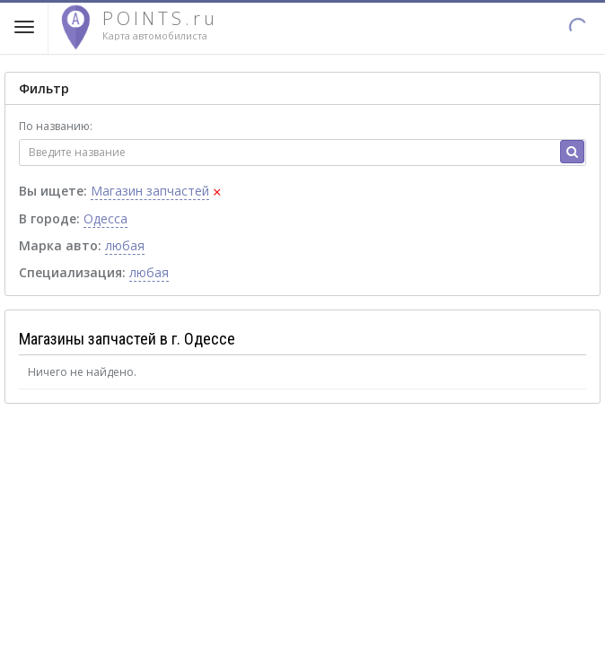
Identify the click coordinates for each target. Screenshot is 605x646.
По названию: (55, 126)
